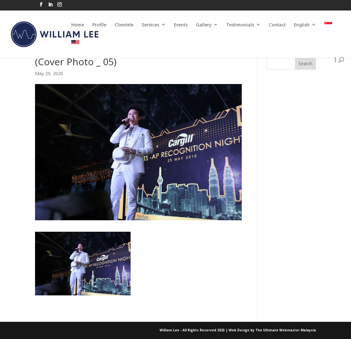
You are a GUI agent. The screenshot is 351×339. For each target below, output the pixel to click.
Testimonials (240, 25)
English (302, 25)
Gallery (203, 25)
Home (77, 25)
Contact (277, 25)
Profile (99, 25)
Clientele (124, 25)
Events (181, 25)
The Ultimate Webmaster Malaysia (285, 330)
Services (150, 25)
